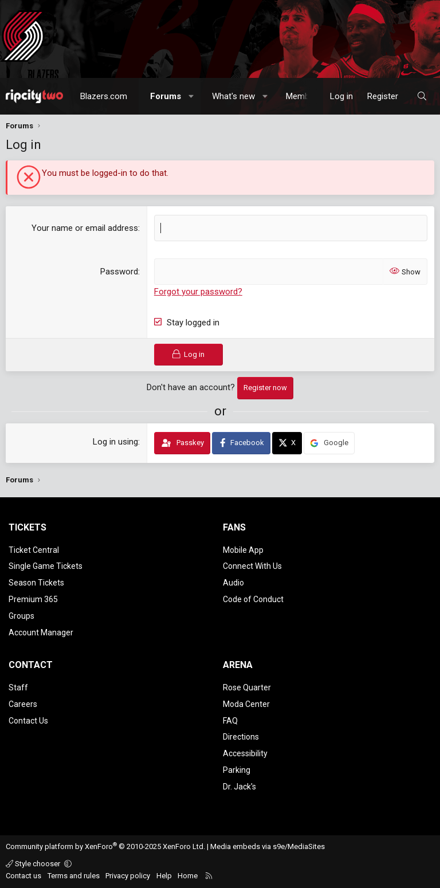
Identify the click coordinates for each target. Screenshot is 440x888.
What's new (233, 96)
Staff (18, 687)
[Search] (422, 96)
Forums (165, 96)
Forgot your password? (198, 291)
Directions (241, 736)
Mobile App (243, 550)
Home (188, 875)
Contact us (23, 875)
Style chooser (34, 863)
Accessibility (245, 753)
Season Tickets (36, 582)
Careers (23, 704)
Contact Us (28, 720)
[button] (192, 96)
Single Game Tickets (45, 566)
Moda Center (246, 704)
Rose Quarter (247, 687)
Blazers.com (103, 96)
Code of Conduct (253, 599)
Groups (21, 615)
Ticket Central (34, 550)
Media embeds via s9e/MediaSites (267, 846)
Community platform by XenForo (105, 846)
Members (303, 96)
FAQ (230, 720)
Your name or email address (85, 228)
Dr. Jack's (239, 786)
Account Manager (41, 632)
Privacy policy (127, 875)
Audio (233, 582)
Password (119, 271)
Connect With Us (252, 566)
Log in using (115, 442)
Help (164, 875)
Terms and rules (74, 875)
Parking (236, 770)
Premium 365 (33, 599)
